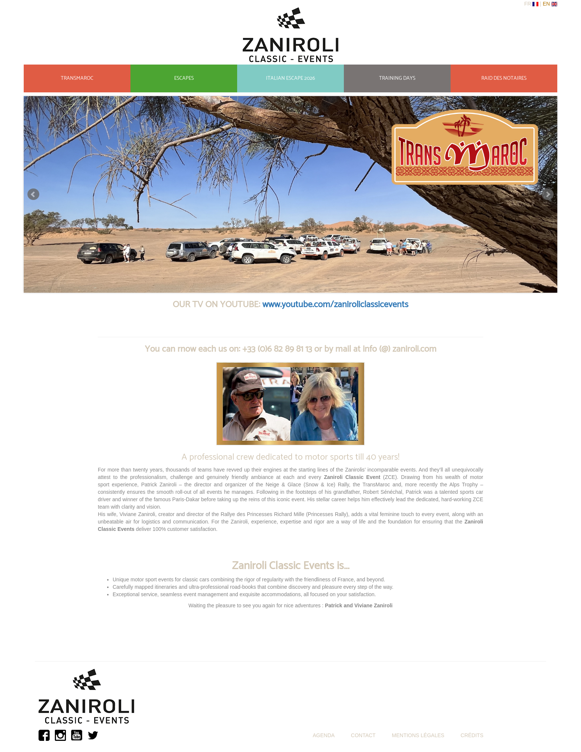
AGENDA (324, 735)
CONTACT (363, 735)
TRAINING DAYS (397, 78)
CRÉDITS (472, 735)
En (547, 4)
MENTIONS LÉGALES (418, 735)
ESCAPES (184, 78)
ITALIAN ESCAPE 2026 (290, 78)
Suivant (548, 194)
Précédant (33, 194)
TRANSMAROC (77, 78)
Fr (528, 4)
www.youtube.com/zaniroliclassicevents (335, 305)
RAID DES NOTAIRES (504, 78)
